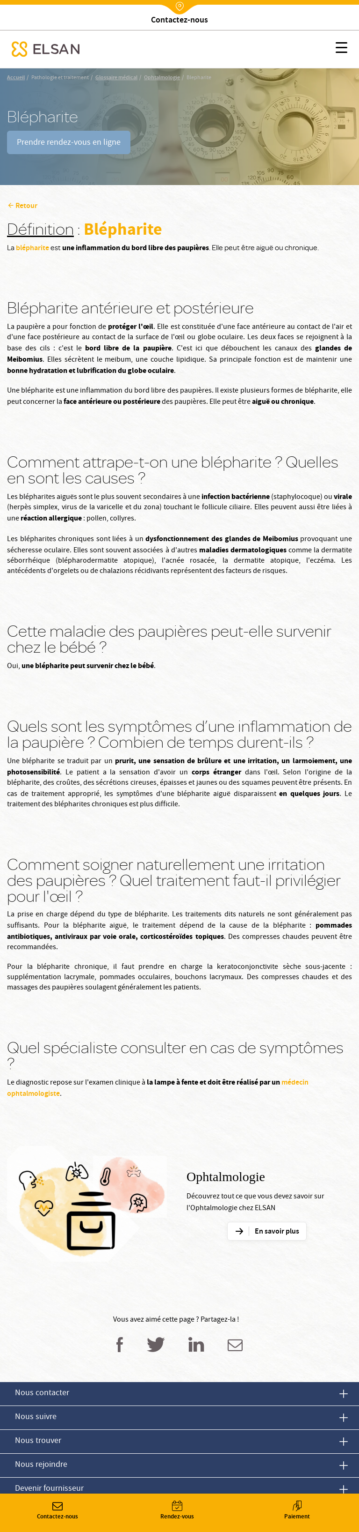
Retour (26, 206)
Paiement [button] (296, 1511)
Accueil (16, 78)
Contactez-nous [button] (57, 1511)
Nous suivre (36, 1417)
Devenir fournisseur (49, 1489)
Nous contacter (42, 1393)
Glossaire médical (116, 78)
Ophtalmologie (162, 78)
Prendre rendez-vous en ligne (69, 143)
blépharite (32, 248)
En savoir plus (277, 1232)
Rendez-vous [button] (177, 1511)
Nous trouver (38, 1441)
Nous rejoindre (41, 1465)
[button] (341, 49)
